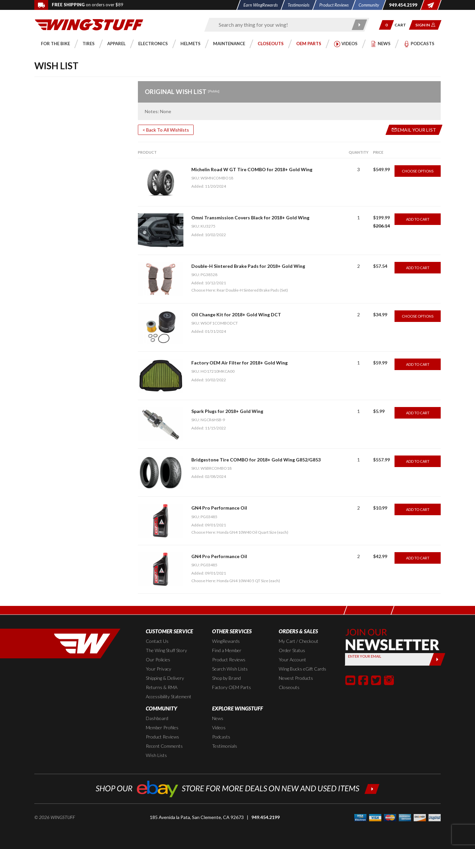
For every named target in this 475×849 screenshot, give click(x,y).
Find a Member (226, 650)
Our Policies (158, 659)
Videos (219, 727)
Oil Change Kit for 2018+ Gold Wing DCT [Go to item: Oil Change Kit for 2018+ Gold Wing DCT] (236, 314)
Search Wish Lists (230, 669)
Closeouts (289, 687)
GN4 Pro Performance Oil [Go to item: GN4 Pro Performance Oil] (219, 508)
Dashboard (157, 718)
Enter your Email (364, 656)
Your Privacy (158, 669)
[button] (386, 25)
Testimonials (224, 746)
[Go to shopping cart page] (402, 25)
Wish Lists (156, 755)
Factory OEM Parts (231, 687)
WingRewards (226, 641)
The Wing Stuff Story (166, 650)
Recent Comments (164, 746)
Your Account (292, 659)
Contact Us (157, 641)
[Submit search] (359, 24)
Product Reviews (228, 659)
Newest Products (296, 678)
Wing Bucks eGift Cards (302, 669)
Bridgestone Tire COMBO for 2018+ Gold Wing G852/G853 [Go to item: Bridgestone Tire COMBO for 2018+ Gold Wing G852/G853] (256, 459)
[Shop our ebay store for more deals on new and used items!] (237, 788)
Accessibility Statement (168, 696)
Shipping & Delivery (165, 678)
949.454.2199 (265, 817)
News (217, 718)
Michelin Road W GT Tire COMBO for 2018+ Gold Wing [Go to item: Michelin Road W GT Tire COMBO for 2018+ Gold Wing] (251, 169)
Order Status (292, 650)
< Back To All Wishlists (165, 130)
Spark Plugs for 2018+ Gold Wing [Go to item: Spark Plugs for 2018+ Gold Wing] (227, 411)
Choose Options (417, 171)
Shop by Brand (226, 678)
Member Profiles (162, 727)
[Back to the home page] (89, 24)
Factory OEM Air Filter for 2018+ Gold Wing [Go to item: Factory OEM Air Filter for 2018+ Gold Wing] (239, 362)
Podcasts (221, 736)
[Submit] (437, 659)
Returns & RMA (161, 687)
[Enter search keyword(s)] (281, 24)
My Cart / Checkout (298, 641)
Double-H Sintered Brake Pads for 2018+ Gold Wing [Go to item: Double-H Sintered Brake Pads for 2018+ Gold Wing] (248, 266)
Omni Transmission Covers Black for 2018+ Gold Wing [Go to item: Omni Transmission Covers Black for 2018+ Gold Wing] (250, 217)
